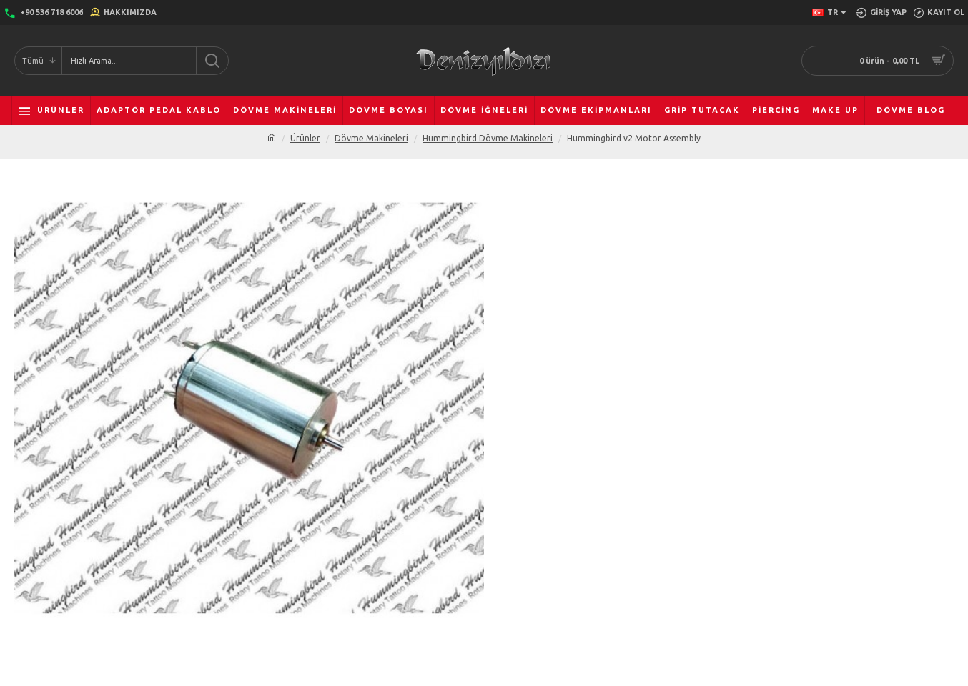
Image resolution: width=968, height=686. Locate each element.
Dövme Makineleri (371, 138)
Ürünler (305, 138)
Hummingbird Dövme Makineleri (488, 138)
